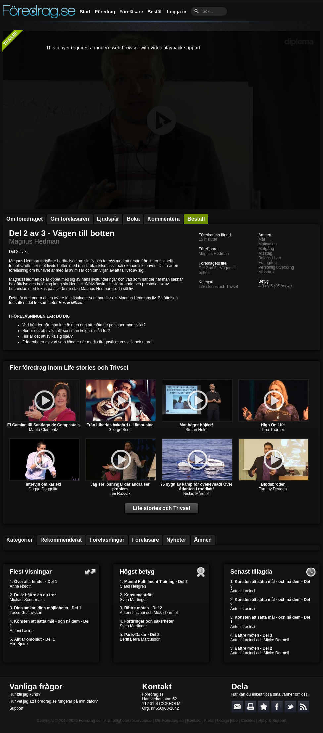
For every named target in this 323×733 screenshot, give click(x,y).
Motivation (267, 244)
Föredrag (105, 11)
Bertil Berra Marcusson (140, 639)
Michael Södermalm (27, 599)
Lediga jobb (227, 720)
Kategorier (19, 540)
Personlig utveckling (276, 267)
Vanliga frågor (35, 686)
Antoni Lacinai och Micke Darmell (149, 612)
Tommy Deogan (273, 489)
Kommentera (163, 219)
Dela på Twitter (290, 707)
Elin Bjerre (19, 643)
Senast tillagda (251, 571)
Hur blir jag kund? (24, 694)
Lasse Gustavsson (26, 612)
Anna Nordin (21, 586)
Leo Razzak (120, 493)
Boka (133, 219)
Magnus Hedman (34, 241)
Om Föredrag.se (169, 720)
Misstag (265, 253)
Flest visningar (31, 571)
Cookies (248, 720)
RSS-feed (303, 707)
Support (16, 708)
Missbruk (266, 272)
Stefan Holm (196, 429)
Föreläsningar (106, 540)
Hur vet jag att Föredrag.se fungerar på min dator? (53, 701)
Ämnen (203, 540)
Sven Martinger (133, 599)
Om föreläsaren (69, 219)
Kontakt (156, 686)
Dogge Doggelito (43, 489)
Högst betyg (137, 571)
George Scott (120, 429)
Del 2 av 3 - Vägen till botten (62, 233)
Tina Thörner (272, 429)
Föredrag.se (90, 720)
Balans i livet (269, 258)
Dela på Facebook (277, 707)
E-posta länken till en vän (237, 707)
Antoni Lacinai (22, 630)
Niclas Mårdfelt (196, 493)
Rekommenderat (61, 540)
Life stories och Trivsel (218, 286)
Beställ (154, 11)
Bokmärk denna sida (264, 707)
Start (85, 11)
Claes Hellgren (133, 586)
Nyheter (176, 540)
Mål (261, 239)
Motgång (266, 248)
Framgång (267, 262)
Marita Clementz (43, 429)
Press (209, 720)
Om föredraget (24, 219)
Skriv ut (250, 707)
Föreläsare (131, 11)
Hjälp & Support (272, 720)
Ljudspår (108, 219)
